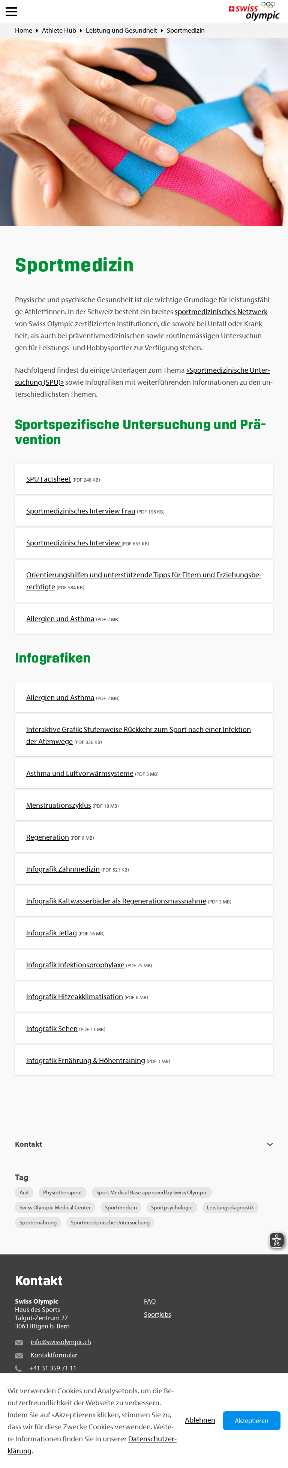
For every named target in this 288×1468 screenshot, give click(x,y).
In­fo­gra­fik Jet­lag (51, 932)
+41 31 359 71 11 (52, 1368)
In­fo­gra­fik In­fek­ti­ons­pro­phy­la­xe (75, 964)
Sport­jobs (157, 1314)
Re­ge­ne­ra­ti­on (47, 837)
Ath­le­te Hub (59, 30)
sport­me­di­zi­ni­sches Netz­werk (221, 311)
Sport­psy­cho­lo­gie (172, 1207)
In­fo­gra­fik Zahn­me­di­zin (63, 868)
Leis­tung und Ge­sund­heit (121, 30)
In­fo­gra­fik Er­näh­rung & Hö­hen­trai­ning (85, 1060)
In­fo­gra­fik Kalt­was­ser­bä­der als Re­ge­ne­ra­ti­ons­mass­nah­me (116, 900)
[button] (11, 10)
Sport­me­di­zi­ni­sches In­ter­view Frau (80, 510)
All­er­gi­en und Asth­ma (60, 618)
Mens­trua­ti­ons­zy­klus (58, 805)
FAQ (150, 1301)
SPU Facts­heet (48, 478)
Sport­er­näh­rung (38, 1222)
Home (23, 30)
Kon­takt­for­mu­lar (54, 1355)
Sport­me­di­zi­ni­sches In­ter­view (74, 542)
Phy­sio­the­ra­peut (62, 1192)
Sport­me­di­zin (186, 30)
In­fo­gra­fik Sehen (52, 1028)
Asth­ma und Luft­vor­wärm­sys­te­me (80, 773)
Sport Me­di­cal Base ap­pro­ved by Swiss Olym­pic (151, 1192)
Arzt (24, 1192)
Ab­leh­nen (200, 1419)
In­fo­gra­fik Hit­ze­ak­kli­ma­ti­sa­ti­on (74, 996)
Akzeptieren (251, 1420)
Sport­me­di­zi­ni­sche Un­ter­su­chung (110, 1222)
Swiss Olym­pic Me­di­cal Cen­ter (55, 1207)
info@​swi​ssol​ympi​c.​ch (61, 1341)
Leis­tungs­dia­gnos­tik (230, 1207)
